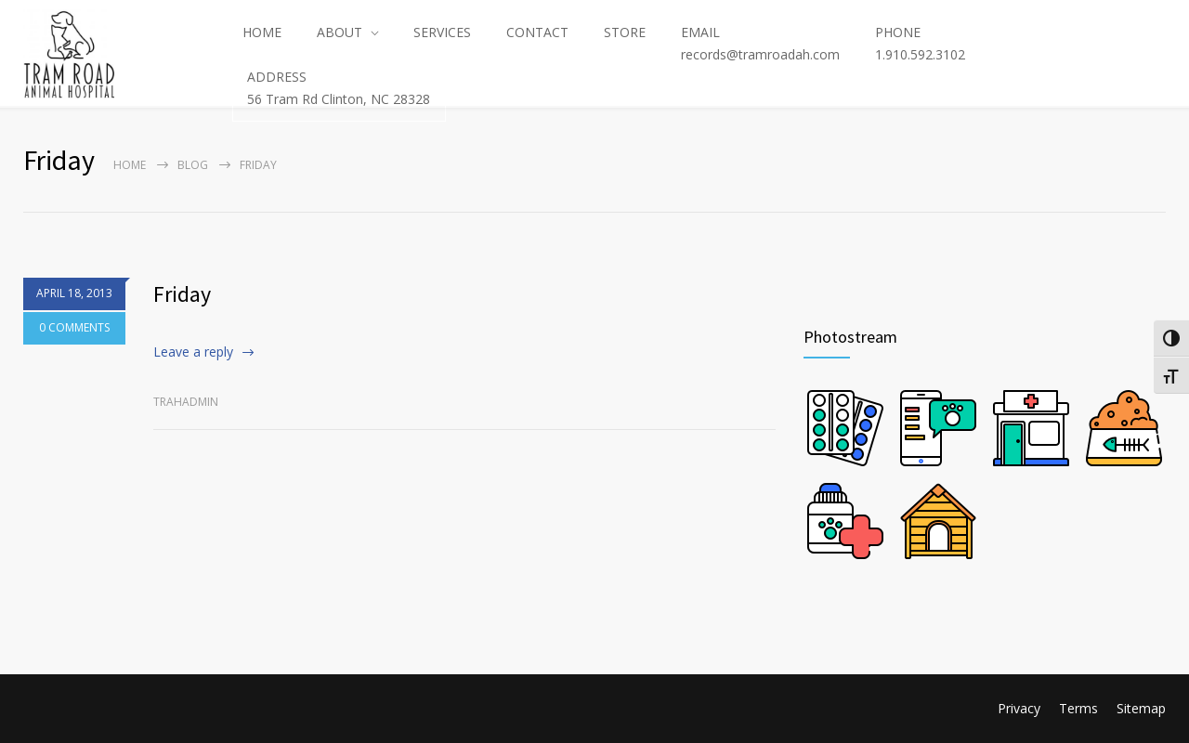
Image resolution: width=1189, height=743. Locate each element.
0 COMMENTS (74, 330)
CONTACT (537, 32)
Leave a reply (193, 351)
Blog (192, 165)
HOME (261, 32)
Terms (1078, 708)
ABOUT (339, 32)
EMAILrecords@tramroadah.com (760, 43)
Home (129, 165)
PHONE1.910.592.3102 (920, 43)
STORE (625, 32)
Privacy (1019, 708)
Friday (182, 294)
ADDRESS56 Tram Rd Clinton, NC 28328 (338, 88)
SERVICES (442, 32)
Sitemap (1141, 708)
